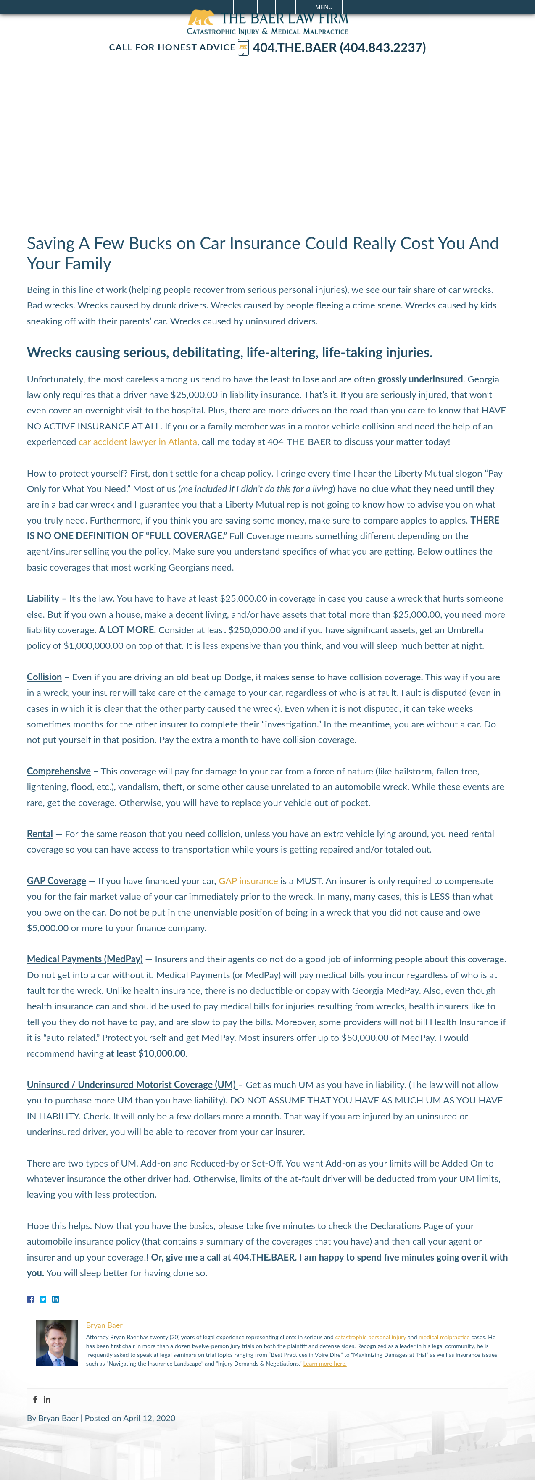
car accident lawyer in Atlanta (138, 441)
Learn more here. (324, 1363)
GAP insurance (248, 880)
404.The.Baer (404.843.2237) (332, 47)
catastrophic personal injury (370, 1336)
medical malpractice (444, 1336)
